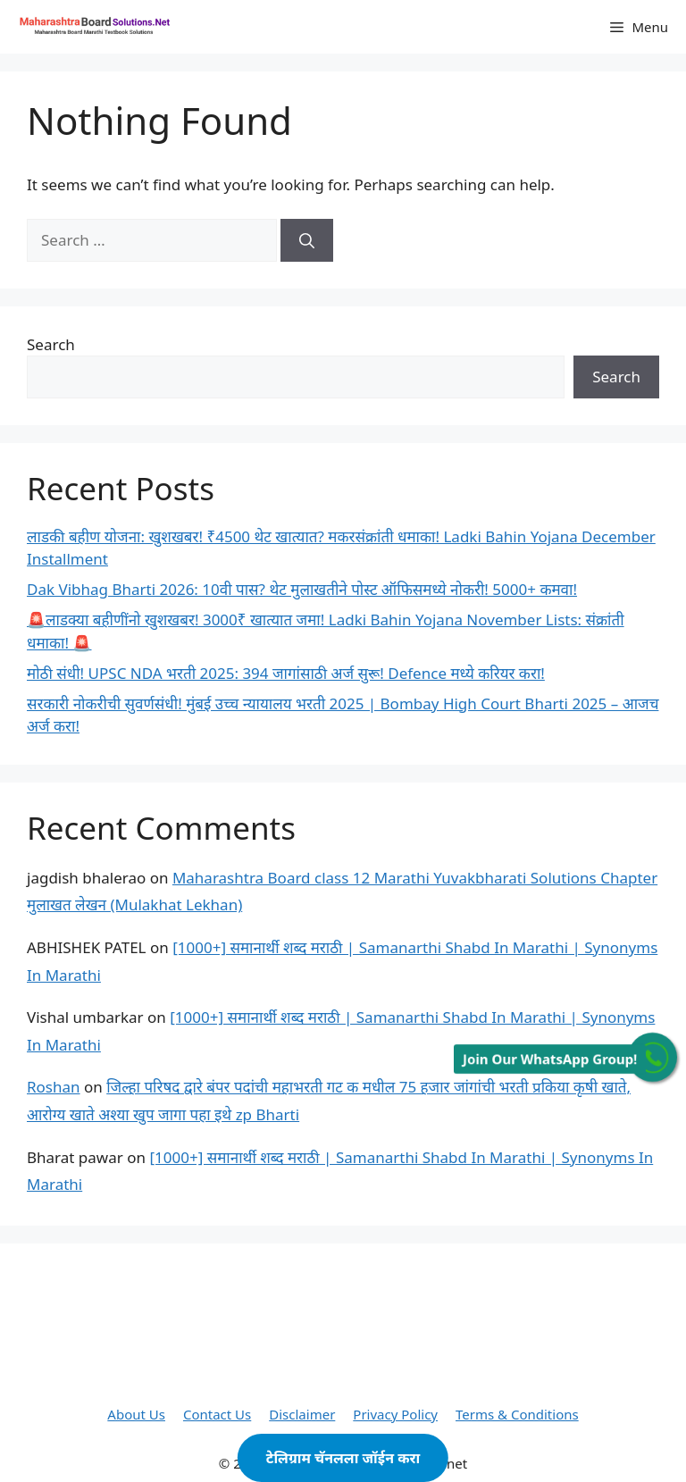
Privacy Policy (395, 1414)
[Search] (306, 240)
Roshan (53, 1086)
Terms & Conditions (517, 1414)
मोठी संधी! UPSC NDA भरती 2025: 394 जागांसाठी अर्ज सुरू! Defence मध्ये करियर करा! (286, 673)
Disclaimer (302, 1414)
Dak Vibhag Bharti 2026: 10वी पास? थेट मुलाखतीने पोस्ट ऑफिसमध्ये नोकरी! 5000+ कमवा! (302, 589)
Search (51, 344)
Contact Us (217, 1414)
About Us (136, 1414)
